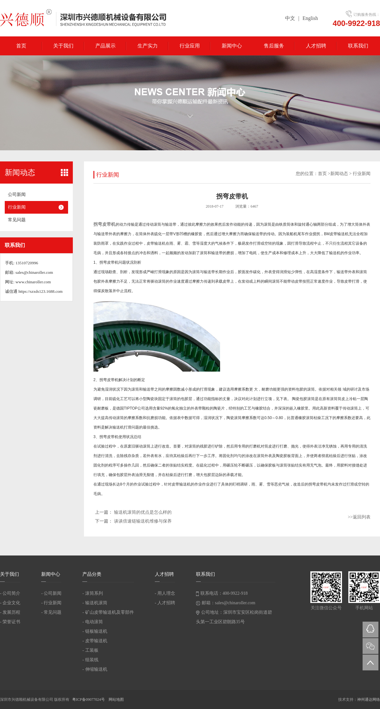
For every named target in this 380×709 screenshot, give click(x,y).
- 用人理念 (165, 593)
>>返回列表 (359, 517)
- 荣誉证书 (10, 621)
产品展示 (105, 45)
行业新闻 (17, 207)
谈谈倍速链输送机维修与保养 (143, 521)
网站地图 (116, 699)
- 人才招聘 (165, 602)
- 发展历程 (10, 612)
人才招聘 (316, 45)
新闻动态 (339, 173)
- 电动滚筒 (92, 621)
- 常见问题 (51, 612)
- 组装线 (90, 659)
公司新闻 (17, 194)
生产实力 (147, 45)
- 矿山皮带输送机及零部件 (108, 612)
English (310, 18)
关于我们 (63, 45)
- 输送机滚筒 (94, 602)
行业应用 (190, 45)
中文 (290, 18)
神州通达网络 (368, 699)
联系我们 (358, 45)
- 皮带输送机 (94, 640)
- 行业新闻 (51, 602)
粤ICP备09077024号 (89, 699)
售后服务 (274, 45)
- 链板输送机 (94, 631)
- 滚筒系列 (92, 593)
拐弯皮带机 (104, 224)
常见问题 (17, 219)
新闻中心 (232, 45)
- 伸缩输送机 (94, 669)
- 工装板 (90, 650)
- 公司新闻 (51, 593)
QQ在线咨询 (370, 629)
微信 (370, 646)
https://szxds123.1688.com (40, 291)
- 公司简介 (10, 593)
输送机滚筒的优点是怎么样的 (143, 512)
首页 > (324, 173)
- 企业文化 (10, 602)
